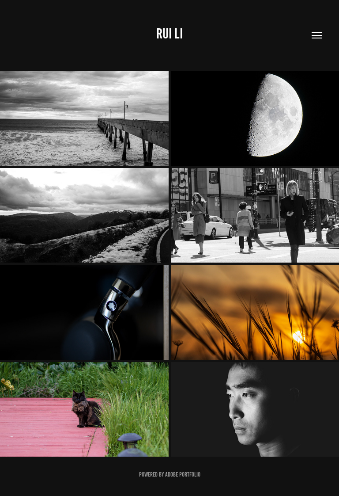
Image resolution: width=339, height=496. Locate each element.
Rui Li (169, 34)
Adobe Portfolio (182, 474)
